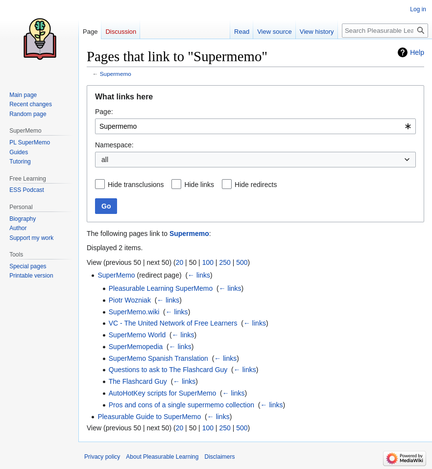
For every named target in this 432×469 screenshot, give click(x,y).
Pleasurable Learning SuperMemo (161, 288)
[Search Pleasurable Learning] (385, 30)
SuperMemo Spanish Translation (158, 358)
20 (180, 262)
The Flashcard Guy (138, 381)
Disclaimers (219, 456)
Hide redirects (256, 184)
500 (241, 262)
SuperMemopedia (136, 347)
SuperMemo (116, 275)
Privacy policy (102, 456)
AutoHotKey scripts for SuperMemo (162, 393)
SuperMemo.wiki (134, 312)
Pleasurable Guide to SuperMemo (149, 417)
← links (199, 275)
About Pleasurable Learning (162, 456)
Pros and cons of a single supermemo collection (181, 405)
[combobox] (255, 126)
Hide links (199, 184)
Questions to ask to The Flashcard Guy (168, 370)
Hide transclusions (136, 184)
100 (208, 262)
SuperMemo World (137, 335)
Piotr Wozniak (130, 300)
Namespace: (114, 145)
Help (417, 52)
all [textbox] (104, 160)
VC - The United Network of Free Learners (173, 323)
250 (224, 262)
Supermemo (115, 73)
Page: (104, 112)
